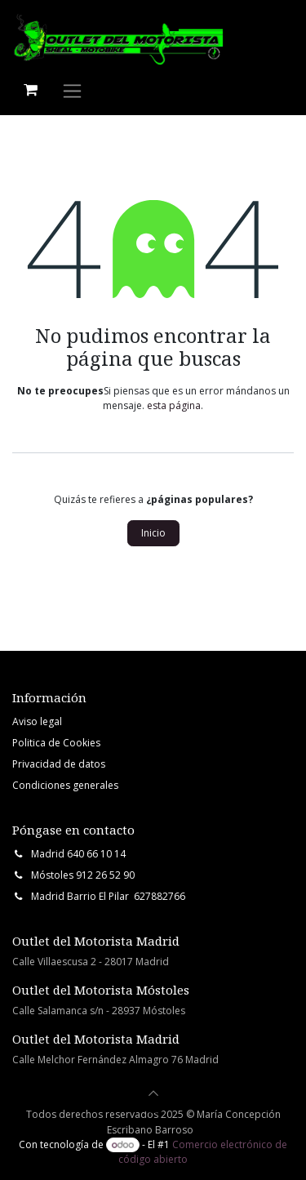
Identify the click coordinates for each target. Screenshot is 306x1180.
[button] (153, 1093)
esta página (174, 405)
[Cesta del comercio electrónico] (30, 90)
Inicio (153, 533)
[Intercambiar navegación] (72, 90)
